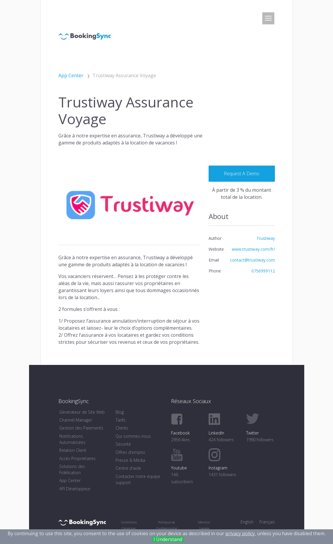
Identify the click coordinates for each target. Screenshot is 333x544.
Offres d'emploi (130, 452)
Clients (122, 428)
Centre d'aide (128, 468)
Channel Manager (75, 420)
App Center (70, 480)
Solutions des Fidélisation (72, 469)
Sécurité (123, 444)
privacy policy (240, 533)
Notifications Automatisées (72, 439)
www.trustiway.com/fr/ (253, 249)
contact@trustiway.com (252, 260)
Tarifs (121, 420)
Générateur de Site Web (82, 412)
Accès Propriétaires (77, 458)
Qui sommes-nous (133, 436)
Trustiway (265, 238)
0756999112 (263, 271)
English (247, 522)
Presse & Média (130, 460)
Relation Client (72, 450)
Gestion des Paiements (81, 428)
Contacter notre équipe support (138, 479)
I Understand (167, 539)
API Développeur (74, 488)
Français (267, 522)
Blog (120, 412)
